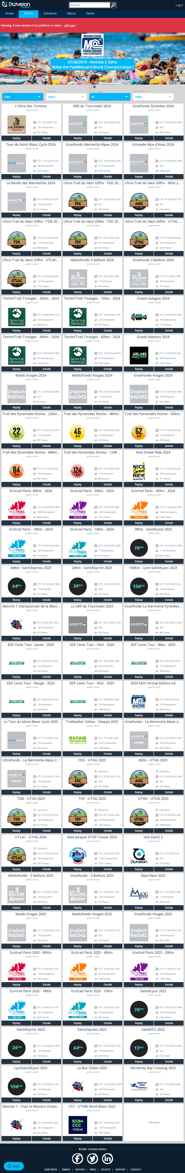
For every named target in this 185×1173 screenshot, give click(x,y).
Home (9, 13)
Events (28, 13)
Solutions (50, 13)
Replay (16, 138)
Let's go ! (70, 25)
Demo (90, 13)
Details (46, 138)
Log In (179, 5)
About (71, 13)
